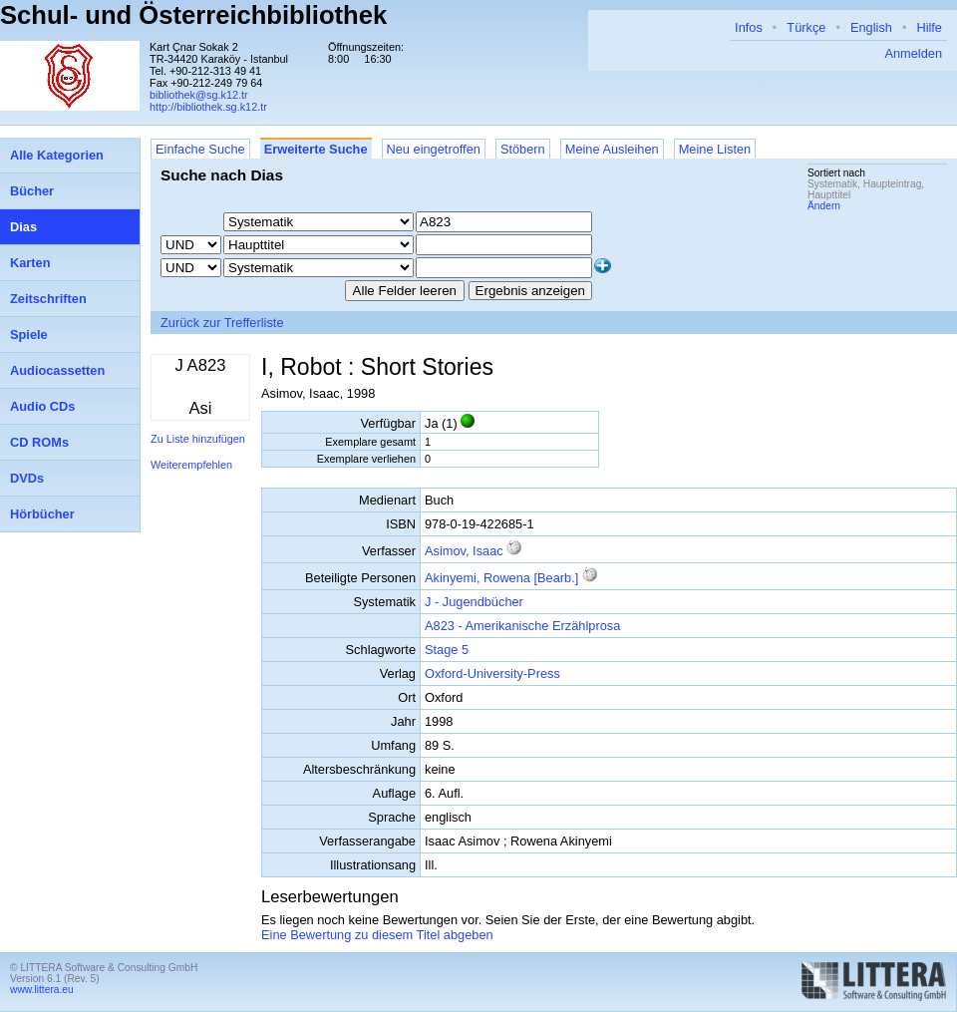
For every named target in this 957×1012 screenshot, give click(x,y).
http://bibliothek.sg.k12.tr (208, 107)
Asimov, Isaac (464, 550)
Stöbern (522, 149)
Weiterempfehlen (191, 465)
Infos (749, 27)
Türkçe (806, 27)
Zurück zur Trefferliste (222, 322)
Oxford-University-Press (492, 673)
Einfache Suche (200, 149)
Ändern (823, 205)
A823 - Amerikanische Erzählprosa (522, 625)
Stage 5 (447, 649)
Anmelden (913, 53)
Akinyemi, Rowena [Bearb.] (501, 577)
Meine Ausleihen (612, 149)
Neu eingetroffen (433, 149)
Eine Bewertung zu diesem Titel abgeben (377, 934)
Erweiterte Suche (316, 149)
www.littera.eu (42, 989)
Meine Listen (715, 149)
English (871, 27)
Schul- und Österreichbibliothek (193, 15)
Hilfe (929, 27)
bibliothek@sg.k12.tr (199, 95)
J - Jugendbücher (474, 601)
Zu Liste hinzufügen (198, 439)
